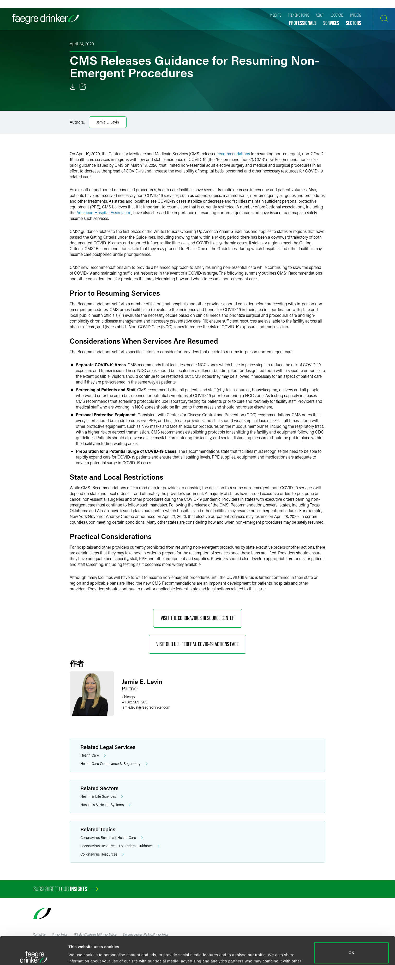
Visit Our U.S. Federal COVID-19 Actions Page (197, 644)
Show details (80, 953)
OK (352, 925)
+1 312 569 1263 (134, 702)
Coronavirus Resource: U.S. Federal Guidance (120, 846)
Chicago (128, 696)
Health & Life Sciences (101, 796)
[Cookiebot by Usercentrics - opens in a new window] (34, 955)
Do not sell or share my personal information (351, 948)
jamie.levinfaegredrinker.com (146, 707)
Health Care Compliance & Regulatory (114, 763)
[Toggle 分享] (83, 87)
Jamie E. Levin (108, 122)
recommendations (234, 153)
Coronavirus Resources (102, 854)
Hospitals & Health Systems (105, 805)
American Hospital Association (103, 212)
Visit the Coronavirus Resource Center (198, 618)
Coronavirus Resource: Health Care (111, 837)
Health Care (93, 755)
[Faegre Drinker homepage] (45, 19)
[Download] (73, 87)
